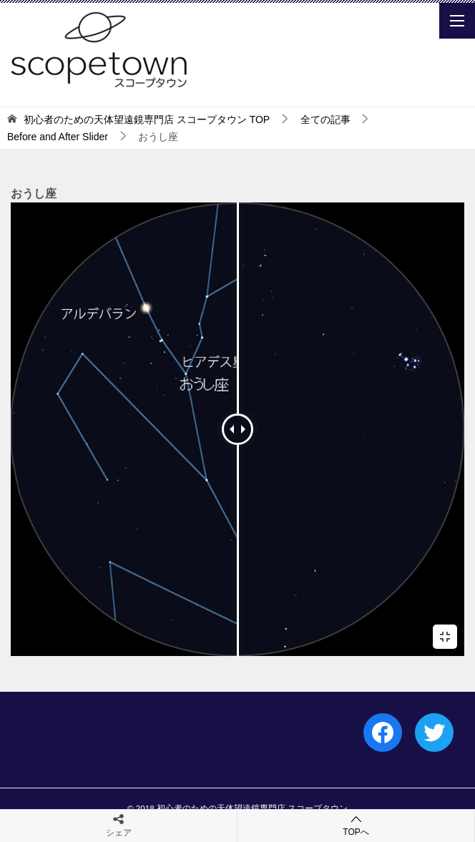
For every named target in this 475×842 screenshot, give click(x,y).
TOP (147, 119)
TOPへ (356, 825)
